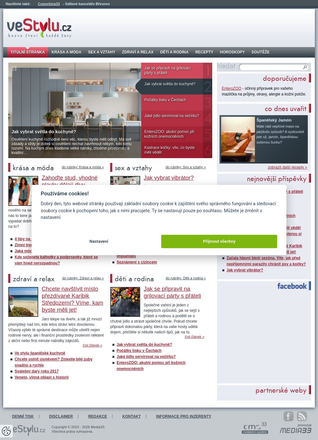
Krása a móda (66, 52)
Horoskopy (232, 52)
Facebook (290, 286)
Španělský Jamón (274, 120)
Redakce (97, 416)
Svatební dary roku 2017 (37, 371)
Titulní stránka (28, 52)
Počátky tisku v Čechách (165, 100)
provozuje (305, 425)
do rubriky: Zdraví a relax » (83, 278)
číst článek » (92, 345)
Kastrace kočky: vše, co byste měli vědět (169, 150)
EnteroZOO (231, 88)
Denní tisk (23, 416)
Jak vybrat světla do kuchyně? (170, 84)
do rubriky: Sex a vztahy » (185, 167)
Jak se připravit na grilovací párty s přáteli (167, 70)
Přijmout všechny (219, 241)
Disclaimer (61, 416)
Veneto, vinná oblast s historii (42, 377)
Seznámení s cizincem (137, 262)
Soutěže (261, 52)
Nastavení (99, 241)
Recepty (204, 52)
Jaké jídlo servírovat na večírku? (171, 116)
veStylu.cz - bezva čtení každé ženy (39, 28)
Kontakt (131, 416)
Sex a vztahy (101, 52)
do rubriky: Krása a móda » (83, 167)
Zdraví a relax (138, 52)
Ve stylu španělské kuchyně (40, 353)
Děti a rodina (174, 52)
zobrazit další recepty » (287, 167)
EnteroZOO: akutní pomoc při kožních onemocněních (169, 134)
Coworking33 (49, 4)
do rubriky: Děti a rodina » (186, 278)
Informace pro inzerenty (183, 416)
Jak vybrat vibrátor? (245, 270)
